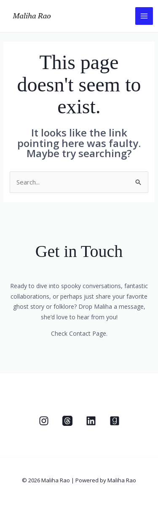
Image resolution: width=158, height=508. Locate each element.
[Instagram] (44, 421)
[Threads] (67, 421)
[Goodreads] (115, 421)
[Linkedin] (91, 421)
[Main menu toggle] (144, 16)
